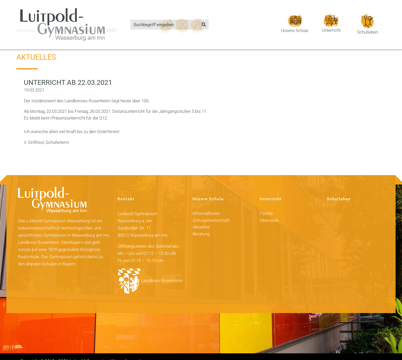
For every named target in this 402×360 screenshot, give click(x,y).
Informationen (206, 204)
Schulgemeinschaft (211, 211)
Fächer (266, 204)
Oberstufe (269, 211)
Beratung (201, 224)
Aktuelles (201, 218)
